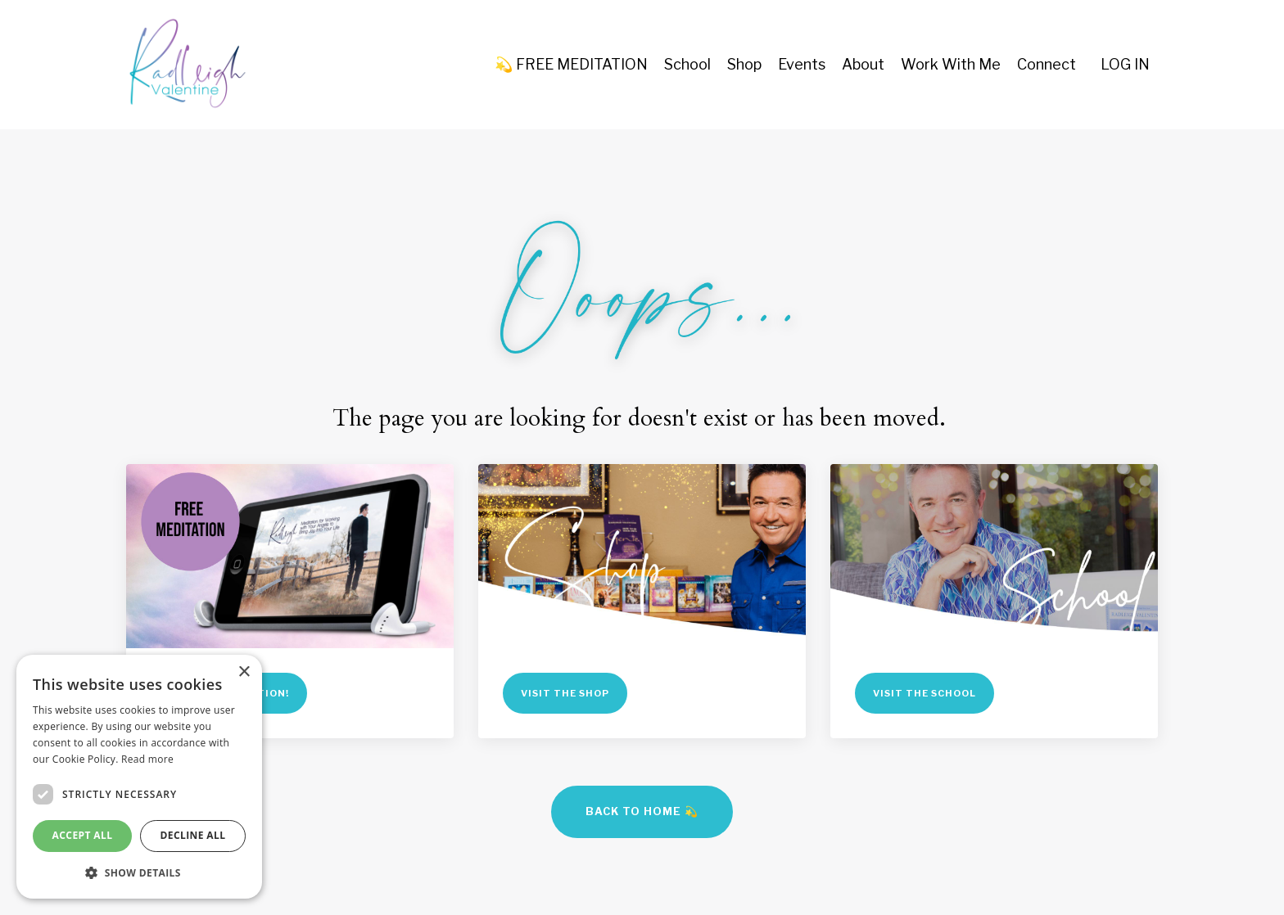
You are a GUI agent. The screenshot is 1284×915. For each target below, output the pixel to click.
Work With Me (951, 64)
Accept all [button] (82, 835)
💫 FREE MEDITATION (571, 64)
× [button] (243, 672)
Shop (744, 64)
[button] (139, 872)
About (863, 64)
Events (801, 64)
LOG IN (1125, 64)
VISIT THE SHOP (565, 693)
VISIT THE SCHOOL (924, 693)
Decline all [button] (193, 835)
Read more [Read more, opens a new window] (147, 759)
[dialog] (139, 777)
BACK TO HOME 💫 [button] (642, 811)
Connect (1046, 64)
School (687, 64)
